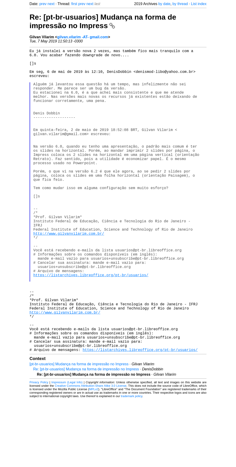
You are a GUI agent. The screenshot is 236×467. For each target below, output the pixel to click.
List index (198, 4)
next (50, 4)
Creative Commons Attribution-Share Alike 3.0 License (91, 453)
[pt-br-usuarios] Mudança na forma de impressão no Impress (79, 431)
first (74, 4)
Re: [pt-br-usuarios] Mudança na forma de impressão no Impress (103, 21)
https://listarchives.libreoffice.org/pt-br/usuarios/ (90, 325)
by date (164, 4)
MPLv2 (93, 456)
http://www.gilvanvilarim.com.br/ (68, 274)
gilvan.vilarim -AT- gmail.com (82, 37)
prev (43, 4)
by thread (180, 4)
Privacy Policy (39, 449)
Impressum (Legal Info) (67, 449)
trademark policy (131, 463)
